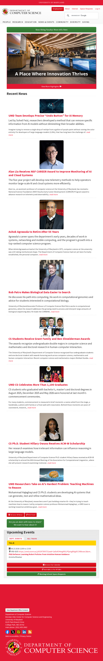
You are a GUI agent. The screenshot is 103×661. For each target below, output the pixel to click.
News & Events (46, 22)
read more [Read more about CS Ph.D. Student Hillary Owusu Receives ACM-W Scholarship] (51, 463)
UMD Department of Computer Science (21, 11)
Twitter (13, 632)
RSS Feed (30, 515)
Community (62, 22)
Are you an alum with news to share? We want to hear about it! (25, 523)
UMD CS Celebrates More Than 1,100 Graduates (38, 385)
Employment (57, 9)
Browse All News (15, 515)
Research (17, 22)
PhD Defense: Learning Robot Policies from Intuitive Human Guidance (39, 554)
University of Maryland (51, 2)
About (67, 9)
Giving (85, 22)
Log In (97, 9)
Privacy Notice (25, 636)
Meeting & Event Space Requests (51, 574)
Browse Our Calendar (51, 565)
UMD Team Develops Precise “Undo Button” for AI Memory (46, 115)
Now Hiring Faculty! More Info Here (51, 29)
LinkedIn (24, 632)
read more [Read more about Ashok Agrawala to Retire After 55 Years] (43, 254)
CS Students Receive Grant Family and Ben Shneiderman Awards (49, 339)
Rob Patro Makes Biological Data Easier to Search (39, 292)
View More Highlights (51, 86)
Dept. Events (16, 538)
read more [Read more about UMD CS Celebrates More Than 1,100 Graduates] (32, 407)
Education (31, 22)
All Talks (32, 539)
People (7, 22)
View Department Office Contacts (17, 610)
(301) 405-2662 (21, 627)
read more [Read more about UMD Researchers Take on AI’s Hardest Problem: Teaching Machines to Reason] (42, 507)
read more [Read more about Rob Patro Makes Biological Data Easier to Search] (55, 311)
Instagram (19, 632)
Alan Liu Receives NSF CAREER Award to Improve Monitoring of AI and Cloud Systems (50, 173)
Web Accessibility (12, 636)
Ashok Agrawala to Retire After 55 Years (34, 232)
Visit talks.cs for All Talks (51, 569)
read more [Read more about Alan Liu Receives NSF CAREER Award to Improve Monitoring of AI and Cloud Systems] (53, 194)
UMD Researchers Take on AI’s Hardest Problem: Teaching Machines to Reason (51, 485)
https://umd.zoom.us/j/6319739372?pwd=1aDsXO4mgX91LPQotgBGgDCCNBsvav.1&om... (55, 551)
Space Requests (86, 9)
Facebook (7, 632)
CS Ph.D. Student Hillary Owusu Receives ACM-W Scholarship (47, 443)
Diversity (75, 22)
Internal (75, 9)
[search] (81, 16)
